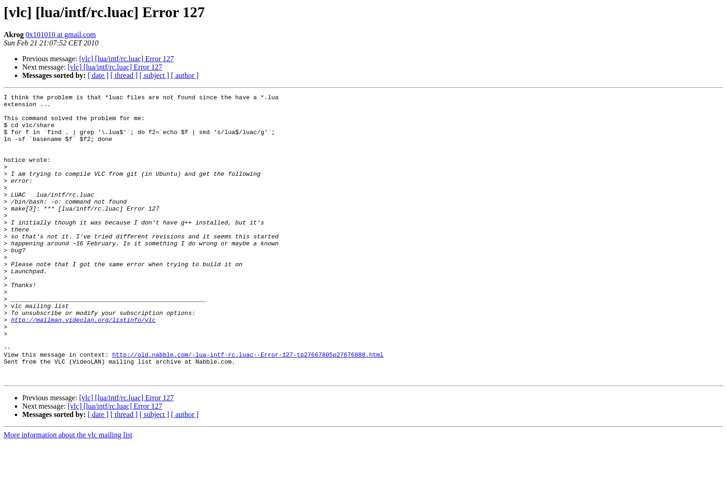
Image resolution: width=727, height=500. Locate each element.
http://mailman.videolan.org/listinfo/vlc (83, 365)
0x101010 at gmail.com (61, 34)
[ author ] (185, 75)
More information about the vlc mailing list (68, 492)
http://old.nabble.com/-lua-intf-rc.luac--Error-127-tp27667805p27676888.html (247, 407)
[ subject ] (154, 75)
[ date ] (98, 75)
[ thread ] (124, 75)
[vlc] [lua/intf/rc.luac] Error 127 (126, 59)
